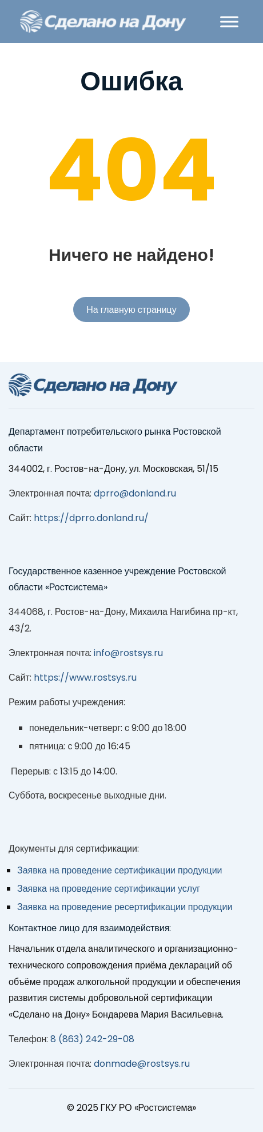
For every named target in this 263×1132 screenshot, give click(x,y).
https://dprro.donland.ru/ (91, 518)
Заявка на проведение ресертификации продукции (124, 906)
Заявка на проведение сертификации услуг (108, 888)
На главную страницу (131, 309)
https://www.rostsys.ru (85, 677)
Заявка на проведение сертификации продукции (119, 870)
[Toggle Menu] (229, 21)
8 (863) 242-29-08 (92, 1039)
